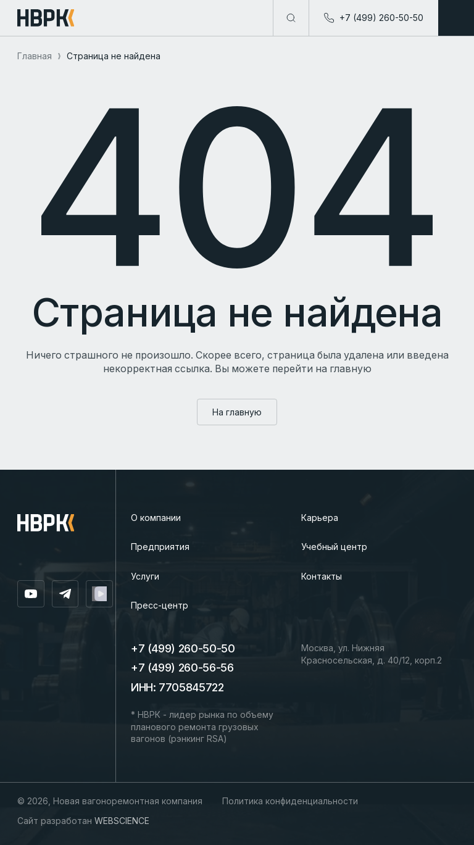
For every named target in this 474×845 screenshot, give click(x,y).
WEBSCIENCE (121, 820)
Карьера (319, 517)
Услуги (145, 576)
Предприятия (160, 546)
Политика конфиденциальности (290, 801)
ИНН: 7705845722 (177, 687)
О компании (156, 517)
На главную (237, 412)
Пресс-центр (159, 605)
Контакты (321, 576)
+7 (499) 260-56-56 (182, 667)
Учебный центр (334, 546)
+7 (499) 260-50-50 (183, 648)
